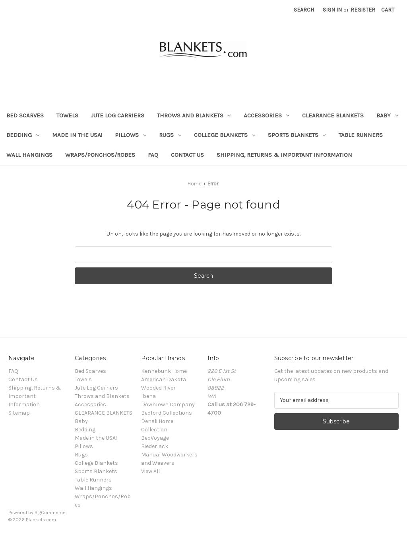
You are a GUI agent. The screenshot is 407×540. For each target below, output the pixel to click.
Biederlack (154, 446)
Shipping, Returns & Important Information (284, 154)
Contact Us (187, 154)
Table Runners (361, 134)
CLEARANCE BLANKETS (333, 115)
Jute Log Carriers (117, 115)
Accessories (266, 115)
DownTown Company (168, 404)
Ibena (148, 396)
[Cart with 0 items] (388, 9)
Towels (67, 115)
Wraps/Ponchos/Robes (100, 154)
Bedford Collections (166, 412)
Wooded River (158, 387)
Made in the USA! (77, 134)
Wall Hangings (29, 154)
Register (363, 9)
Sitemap (19, 412)
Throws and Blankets (194, 115)
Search (304, 9)
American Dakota (163, 379)
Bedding (22, 134)
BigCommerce (50, 512)
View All (150, 471)
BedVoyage (155, 438)
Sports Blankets (297, 134)
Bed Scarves (25, 115)
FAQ (153, 154)
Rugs (170, 134)
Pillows (130, 134)
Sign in (332, 9)
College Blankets (224, 134)
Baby (387, 115)
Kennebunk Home (164, 371)
